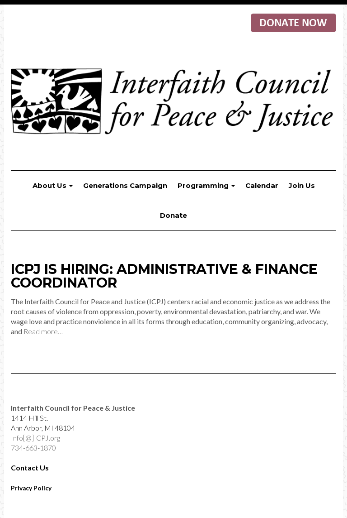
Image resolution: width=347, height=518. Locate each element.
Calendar (261, 185)
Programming (206, 185)
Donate (173, 215)
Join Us (302, 185)
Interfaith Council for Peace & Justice (173, 102)
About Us (53, 185)
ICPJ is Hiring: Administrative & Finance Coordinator (164, 276)
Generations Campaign (125, 185)
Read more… (43, 331)
